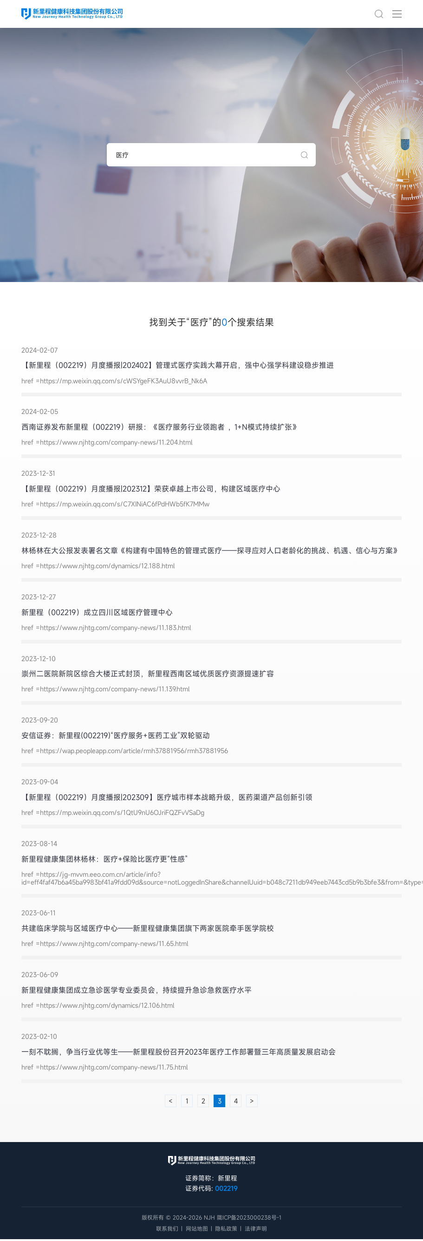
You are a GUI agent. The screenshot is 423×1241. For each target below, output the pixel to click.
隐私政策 (226, 1228)
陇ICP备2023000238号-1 (249, 1217)
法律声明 (256, 1228)
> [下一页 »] (252, 1101)
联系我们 (167, 1228)
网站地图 (197, 1228)
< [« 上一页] (171, 1101)
